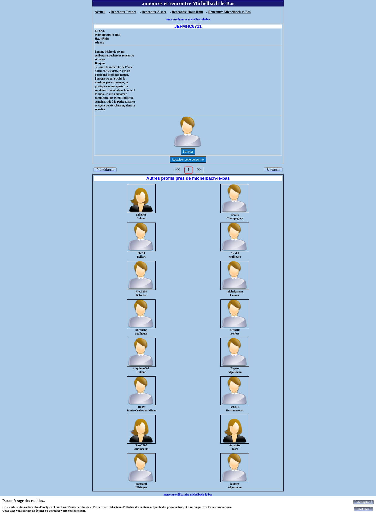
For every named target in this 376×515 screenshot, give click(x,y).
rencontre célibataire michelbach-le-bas (188, 494)
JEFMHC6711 (188, 26)
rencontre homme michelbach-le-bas (188, 19)
